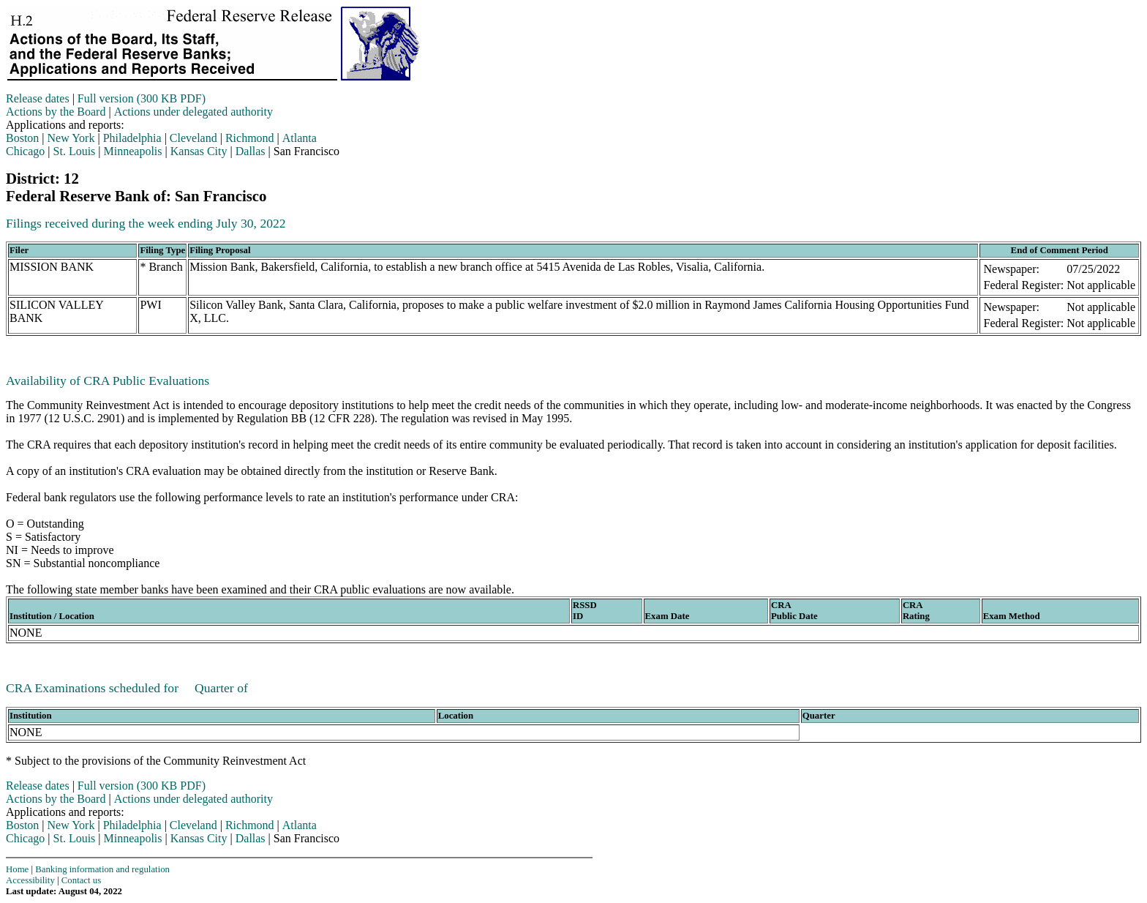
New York (71, 138)
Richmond (249, 138)
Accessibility (30, 880)
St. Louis (74, 151)
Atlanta (299, 138)
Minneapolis (133, 151)
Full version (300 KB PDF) (142, 98)
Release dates (37, 98)
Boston (22, 138)
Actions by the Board (55, 111)
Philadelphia (132, 138)
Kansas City (198, 151)
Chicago (25, 151)
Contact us (81, 880)
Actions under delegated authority (193, 111)
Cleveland (193, 138)
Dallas (251, 151)
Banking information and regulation (102, 869)
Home (17, 869)
